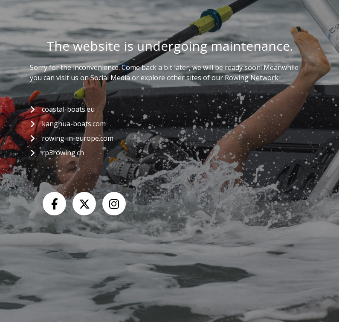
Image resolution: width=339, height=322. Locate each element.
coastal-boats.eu (68, 109)
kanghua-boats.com (74, 123)
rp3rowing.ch (63, 152)
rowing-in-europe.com (77, 138)
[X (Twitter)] (84, 203)
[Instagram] (114, 203)
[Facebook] (54, 203)
